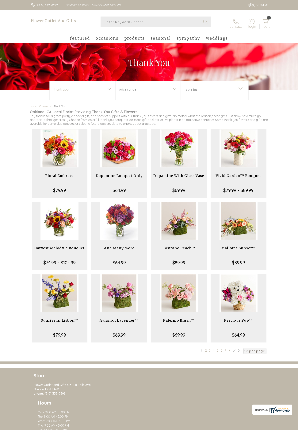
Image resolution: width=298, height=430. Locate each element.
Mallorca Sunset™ (238, 246)
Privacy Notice (207, 426)
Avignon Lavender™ (119, 318)
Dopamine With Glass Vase (178, 173)
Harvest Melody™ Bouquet (59, 246)
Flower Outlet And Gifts (53, 20)
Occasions (45, 104)
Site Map (258, 426)
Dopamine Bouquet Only (119, 173)
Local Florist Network (234, 426)
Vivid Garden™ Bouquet (238, 173)
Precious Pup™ (238, 318)
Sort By (191, 87)
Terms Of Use (185, 426)
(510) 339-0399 (47, 5)
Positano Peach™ (178, 246)
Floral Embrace (59, 173)
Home (33, 104)
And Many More (119, 246)
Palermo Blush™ (178, 318)
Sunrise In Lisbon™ (59, 318)
